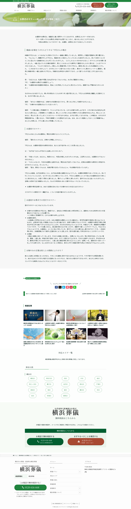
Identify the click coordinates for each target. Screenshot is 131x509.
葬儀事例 (53, 484)
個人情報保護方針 (57, 503)
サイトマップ (67, 503)
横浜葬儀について (65, 492)
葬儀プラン (65, 472)
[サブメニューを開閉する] (80, 472)
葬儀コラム (75, 503)
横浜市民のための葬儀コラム (33, 278)
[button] (56, 287)
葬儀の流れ (53, 480)
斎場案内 (65, 488)
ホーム (52, 467)
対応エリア (53, 476)
